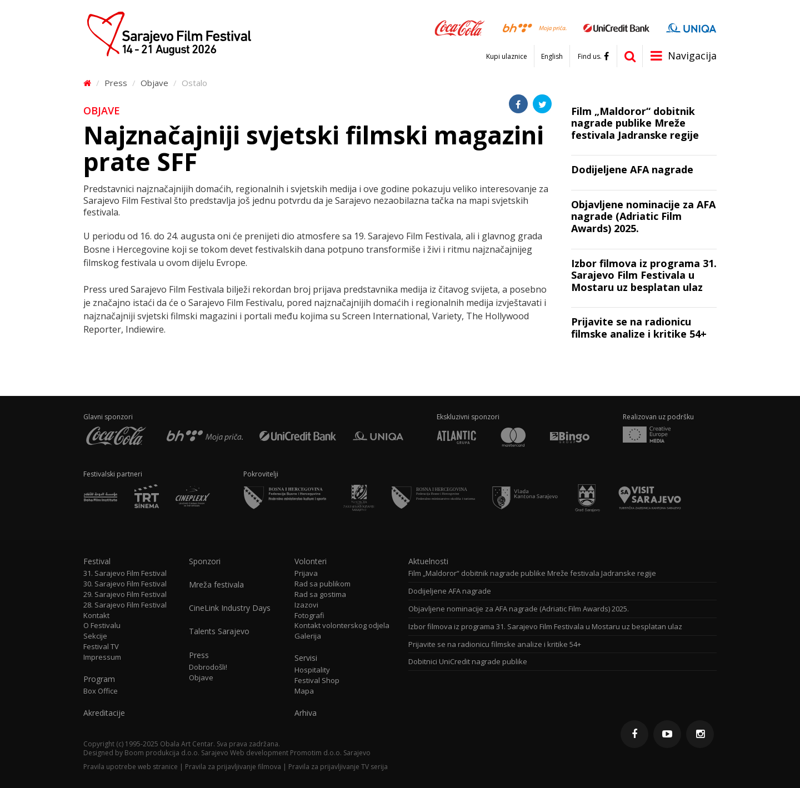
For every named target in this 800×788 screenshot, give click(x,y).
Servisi (305, 658)
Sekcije (95, 636)
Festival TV (101, 646)
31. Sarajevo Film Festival (125, 573)
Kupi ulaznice (506, 56)
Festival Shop (316, 680)
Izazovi (306, 605)
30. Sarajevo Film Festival (125, 584)
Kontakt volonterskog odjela (341, 625)
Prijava (306, 573)
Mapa (304, 691)
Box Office (100, 691)
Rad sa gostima (320, 594)
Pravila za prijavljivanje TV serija (338, 766)
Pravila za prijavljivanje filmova (233, 766)
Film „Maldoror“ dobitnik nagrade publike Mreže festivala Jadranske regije (532, 573)
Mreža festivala (216, 585)
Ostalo (194, 82)
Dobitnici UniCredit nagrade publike (467, 661)
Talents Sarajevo (219, 631)
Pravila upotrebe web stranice (130, 766)
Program (99, 679)
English (552, 56)
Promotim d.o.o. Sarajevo (330, 752)
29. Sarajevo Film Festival (125, 594)
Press (115, 82)
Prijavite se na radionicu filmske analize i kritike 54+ (494, 644)
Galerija (307, 636)
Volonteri (310, 561)
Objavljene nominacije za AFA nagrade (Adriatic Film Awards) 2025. (518, 609)
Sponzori (205, 561)
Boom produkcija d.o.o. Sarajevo (176, 752)
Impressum (102, 657)
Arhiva (305, 713)
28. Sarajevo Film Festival (125, 605)
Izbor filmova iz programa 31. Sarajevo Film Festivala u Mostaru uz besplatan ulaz (545, 626)
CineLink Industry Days (230, 608)
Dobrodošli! (208, 667)
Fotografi (309, 615)
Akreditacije (104, 713)
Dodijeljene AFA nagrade (449, 591)
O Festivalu (102, 625)
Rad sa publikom (322, 584)
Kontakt (96, 615)
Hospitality (312, 670)
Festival (97, 561)
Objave (154, 82)
